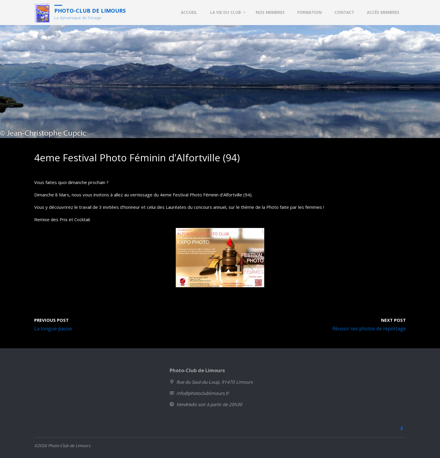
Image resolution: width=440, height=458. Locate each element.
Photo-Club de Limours (90, 10)
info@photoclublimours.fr (202, 393)
